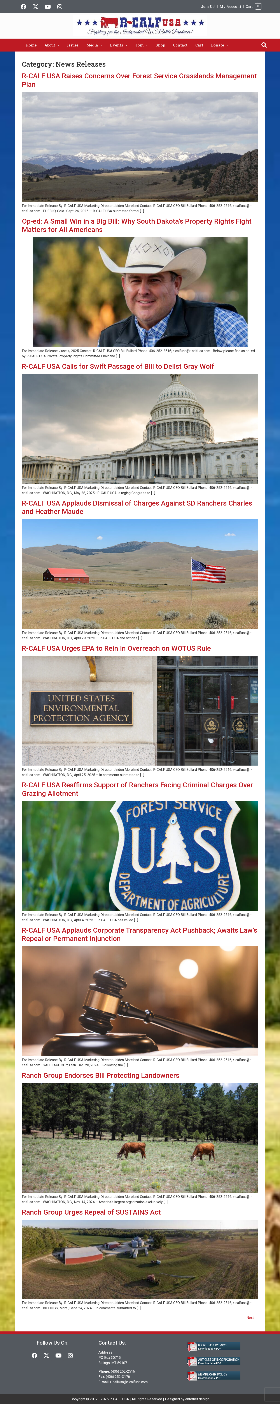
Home (31, 45)
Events (118, 45)
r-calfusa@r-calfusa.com (129, 1382)
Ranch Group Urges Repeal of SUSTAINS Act (91, 1212)
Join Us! (208, 6)
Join (141, 45)
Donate (219, 45)
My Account (230, 6)
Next (252, 1318)
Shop (160, 45)
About (51, 45)
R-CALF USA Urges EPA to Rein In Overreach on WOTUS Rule (116, 648)
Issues (73, 45)
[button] (51, 45)
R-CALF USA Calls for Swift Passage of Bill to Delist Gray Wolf (118, 366)
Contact (180, 45)
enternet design (197, 1399)
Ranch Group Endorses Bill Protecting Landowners (100, 1075)
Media (94, 45)
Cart (249, 6)
